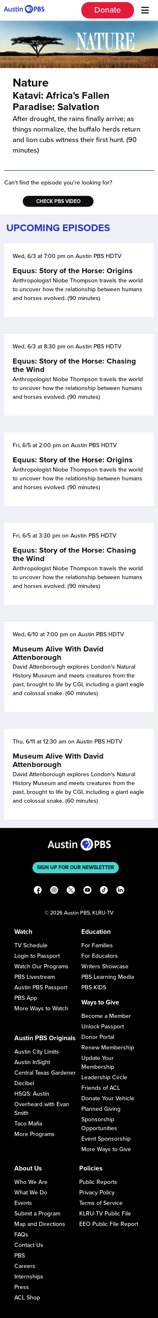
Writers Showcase (105, 966)
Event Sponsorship (106, 1138)
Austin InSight (32, 1062)
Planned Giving (101, 1108)
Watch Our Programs (41, 966)
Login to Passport (37, 956)
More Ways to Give (106, 1149)
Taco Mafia (28, 1123)
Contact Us (28, 1245)
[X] (70, 891)
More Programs (34, 1134)
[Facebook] (37, 891)
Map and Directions (39, 1224)
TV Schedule (31, 945)
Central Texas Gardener (45, 1072)
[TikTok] (104, 891)
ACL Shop (27, 1297)
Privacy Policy (97, 1192)
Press (21, 1287)
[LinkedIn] (120, 891)
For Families (97, 945)
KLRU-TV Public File (105, 1213)
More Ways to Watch (41, 1008)
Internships (28, 1276)
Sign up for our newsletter (75, 867)
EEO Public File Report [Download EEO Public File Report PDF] (108, 1224)
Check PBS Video (58, 201)
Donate (107, 10)
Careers (24, 1266)
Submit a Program (37, 1213)
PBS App (25, 998)
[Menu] (145, 10)
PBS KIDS (93, 987)
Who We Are (31, 1182)
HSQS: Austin (31, 1093)
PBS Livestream (34, 977)
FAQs (21, 1234)
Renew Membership (107, 1047)
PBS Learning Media (107, 977)
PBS (19, 1255)
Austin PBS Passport (40, 987)
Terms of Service (101, 1203)
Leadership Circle (104, 1077)
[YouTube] (87, 891)
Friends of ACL (100, 1087)
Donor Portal (97, 1037)
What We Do (30, 1192)
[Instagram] (54, 891)
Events (23, 1203)
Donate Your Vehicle (107, 1098)
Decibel (24, 1083)
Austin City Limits (36, 1051)
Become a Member (106, 1016)
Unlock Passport (102, 1026)
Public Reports (98, 1182)
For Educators (99, 956)
